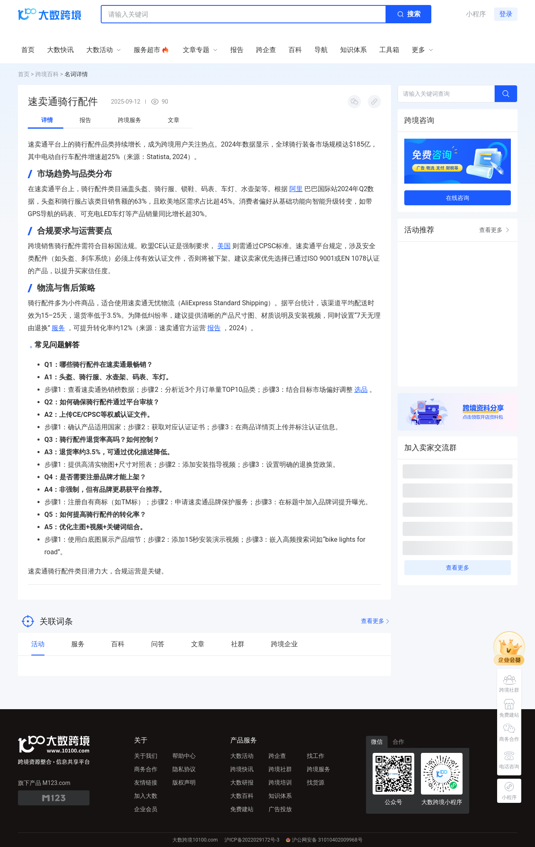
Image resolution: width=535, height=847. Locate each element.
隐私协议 (184, 769)
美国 (224, 246)
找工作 (315, 755)
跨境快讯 (242, 769)
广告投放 (280, 809)
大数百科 (242, 795)
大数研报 (242, 782)
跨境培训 (280, 782)
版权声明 (184, 782)
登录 (506, 14)
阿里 (296, 189)
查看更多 (376, 621)
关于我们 (145, 755)
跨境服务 (318, 769)
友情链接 (145, 782)
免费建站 (242, 809)
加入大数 (145, 795)
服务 (58, 328)
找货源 (315, 782)
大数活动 (242, 755)
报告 (214, 328)
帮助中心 (184, 755)
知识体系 (280, 795)
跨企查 (277, 755)
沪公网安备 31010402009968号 (324, 840)
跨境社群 (280, 769)
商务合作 (145, 769)
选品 (361, 390)
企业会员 (145, 809)
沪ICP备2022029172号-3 (251, 840)
